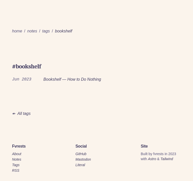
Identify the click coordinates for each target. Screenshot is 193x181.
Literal (80, 165)
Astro (152, 159)
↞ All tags (21, 113)
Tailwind (167, 159)
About (16, 154)
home (17, 31)
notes (32, 31)
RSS (15, 170)
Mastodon (83, 159)
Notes (16, 159)
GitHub (80, 154)
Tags (16, 165)
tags (46, 31)
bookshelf (63, 31)
